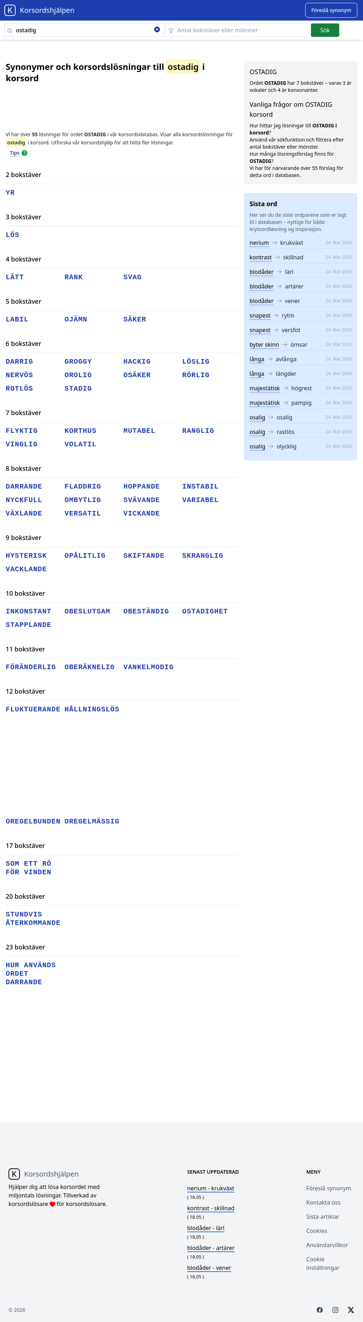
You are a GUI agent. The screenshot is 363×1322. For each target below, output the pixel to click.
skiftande (143, 556)
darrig (19, 362)
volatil (80, 444)
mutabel (139, 431)
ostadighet (205, 611)
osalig (257, 417)
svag (132, 277)
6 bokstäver (23, 343)
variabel (200, 500)
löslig (196, 362)
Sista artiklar (322, 1217)
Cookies (316, 1231)
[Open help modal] (24, 152)
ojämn (76, 319)
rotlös (19, 389)
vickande (141, 513)
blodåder (262, 272)
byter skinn (264, 344)
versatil (83, 513)
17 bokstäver (25, 845)
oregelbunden (33, 821)
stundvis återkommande (33, 918)
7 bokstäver (23, 412)
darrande (24, 487)
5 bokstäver (23, 301)
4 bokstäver (23, 259)
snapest (260, 315)
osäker (137, 375)
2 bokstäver (23, 174)
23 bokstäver (25, 947)
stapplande (28, 625)
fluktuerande (33, 709)
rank (74, 277)
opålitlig (85, 556)
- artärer (211, 1248)
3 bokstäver (23, 217)
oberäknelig (90, 667)
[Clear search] (157, 30)
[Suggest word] (331, 10)
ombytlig (83, 500)
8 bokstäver (23, 468)
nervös (19, 375)
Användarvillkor (327, 1245)
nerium (259, 243)
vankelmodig (148, 667)
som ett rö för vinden (28, 868)
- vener (209, 1268)
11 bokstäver (25, 649)
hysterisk (26, 556)
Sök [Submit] (325, 30)
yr (10, 193)
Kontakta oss (323, 1202)
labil (17, 319)
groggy (78, 362)
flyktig (22, 431)
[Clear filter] (237, 30)
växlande (24, 513)
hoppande (141, 487)
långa (257, 359)
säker (134, 319)
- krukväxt (210, 1188)
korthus (80, 431)
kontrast (261, 257)
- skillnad (210, 1208)
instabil (200, 487)
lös (12, 235)
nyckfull (24, 500)
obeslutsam (87, 611)
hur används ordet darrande (31, 973)
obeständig (146, 611)
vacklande (26, 569)
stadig (78, 389)
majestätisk (265, 388)
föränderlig (31, 667)
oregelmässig (92, 821)
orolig (78, 375)
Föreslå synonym (328, 1188)
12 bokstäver (25, 691)
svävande (141, 500)
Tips (14, 152)
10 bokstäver (25, 593)
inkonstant (28, 611)
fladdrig (83, 487)
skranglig (202, 556)
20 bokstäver (25, 896)
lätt (15, 277)
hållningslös (92, 709)
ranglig (198, 431)
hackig (137, 362)
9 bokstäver (23, 537)
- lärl (205, 1228)
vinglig (22, 444)
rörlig (196, 375)
